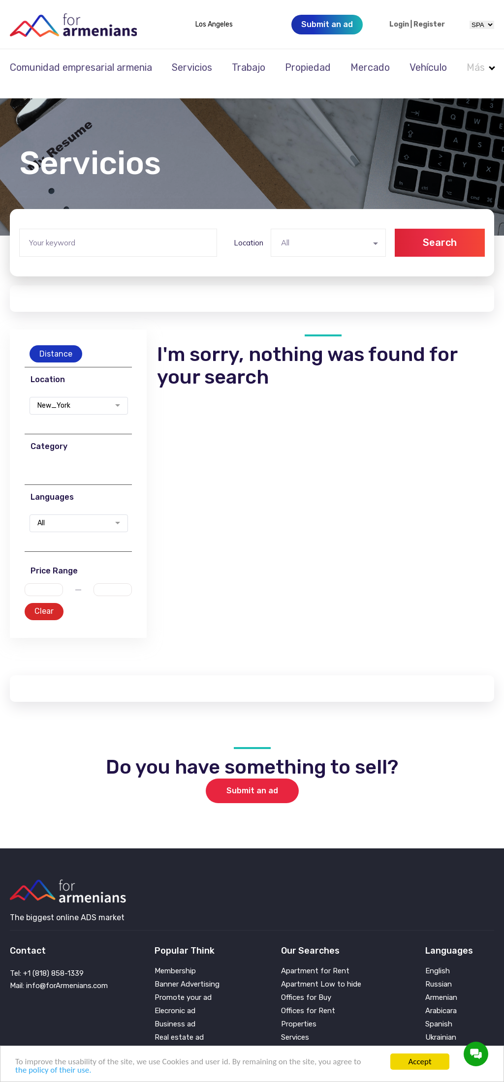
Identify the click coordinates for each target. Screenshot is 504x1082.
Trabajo (248, 67)
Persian (437, 1037)
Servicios (192, 67)
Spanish (438, 1011)
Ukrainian (440, 1024)
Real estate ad (179, 1024)
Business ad (175, 1011)
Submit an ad (252, 777)
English (437, 958)
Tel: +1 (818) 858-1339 (47, 960)
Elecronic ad (175, 997)
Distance (55, 340)
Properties (298, 1011)
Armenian (441, 984)
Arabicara (441, 997)
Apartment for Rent (315, 958)
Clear (44, 597)
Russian (438, 971)
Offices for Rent (308, 997)
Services (295, 1024)
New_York (53, 392)
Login (399, 24)
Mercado (370, 67)
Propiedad (308, 67)
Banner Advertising (187, 971)
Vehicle (293, 1037)
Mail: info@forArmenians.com (59, 972)
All (41, 510)
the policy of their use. (53, 1070)
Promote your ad (183, 984)
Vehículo (428, 67)
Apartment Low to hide (321, 971)
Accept (419, 1061)
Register (429, 24)
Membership (175, 958)
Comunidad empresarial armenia (81, 67)
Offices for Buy (306, 984)
